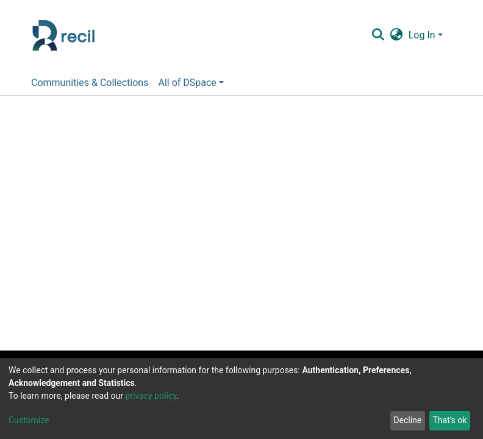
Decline (407, 420)
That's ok (449, 420)
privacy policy (150, 396)
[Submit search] (377, 35)
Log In (422, 35)
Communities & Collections (89, 82)
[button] (396, 35)
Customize (29, 420)
